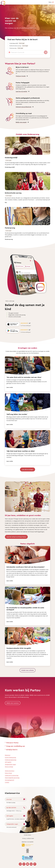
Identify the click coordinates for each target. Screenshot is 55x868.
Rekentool (7, 755)
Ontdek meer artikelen (27, 670)
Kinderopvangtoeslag (10, 759)
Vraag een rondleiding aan (15, 746)
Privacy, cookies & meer (28, 838)
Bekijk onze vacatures (13, 703)
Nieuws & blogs (9, 766)
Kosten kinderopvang (10, 757)
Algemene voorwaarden (27, 841)
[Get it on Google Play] (13, 331)
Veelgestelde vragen (10, 764)
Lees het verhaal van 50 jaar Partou (16, 537)
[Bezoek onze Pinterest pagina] (34, 864)
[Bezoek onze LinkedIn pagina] (31, 864)
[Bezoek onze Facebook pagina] (23, 864)
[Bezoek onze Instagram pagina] (20, 864)
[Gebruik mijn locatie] (9, 52)
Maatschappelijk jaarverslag (12, 777)
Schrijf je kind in (11, 750)
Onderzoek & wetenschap (11, 775)
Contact (7, 782)
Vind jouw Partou (12, 743)
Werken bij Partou (9, 771)
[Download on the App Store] (13, 324)
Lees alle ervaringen (27, 469)
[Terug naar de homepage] (2, 2)
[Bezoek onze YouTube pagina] (27, 864)
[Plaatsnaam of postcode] (27, 52)
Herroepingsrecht (9, 780)
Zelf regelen (8, 762)
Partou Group (8, 773)
